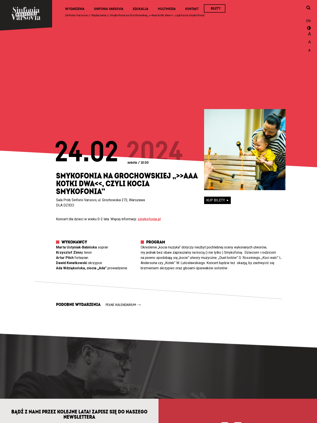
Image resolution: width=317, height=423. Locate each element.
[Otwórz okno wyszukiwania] (308, 8)
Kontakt (192, 9)
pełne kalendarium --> (123, 305)
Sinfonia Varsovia (108, 9)
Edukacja (140, 9)
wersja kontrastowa (308, 28)
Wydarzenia (74, 9)
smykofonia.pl (149, 219)
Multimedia (167, 9)
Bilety (216, 8)
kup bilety (216, 200)
